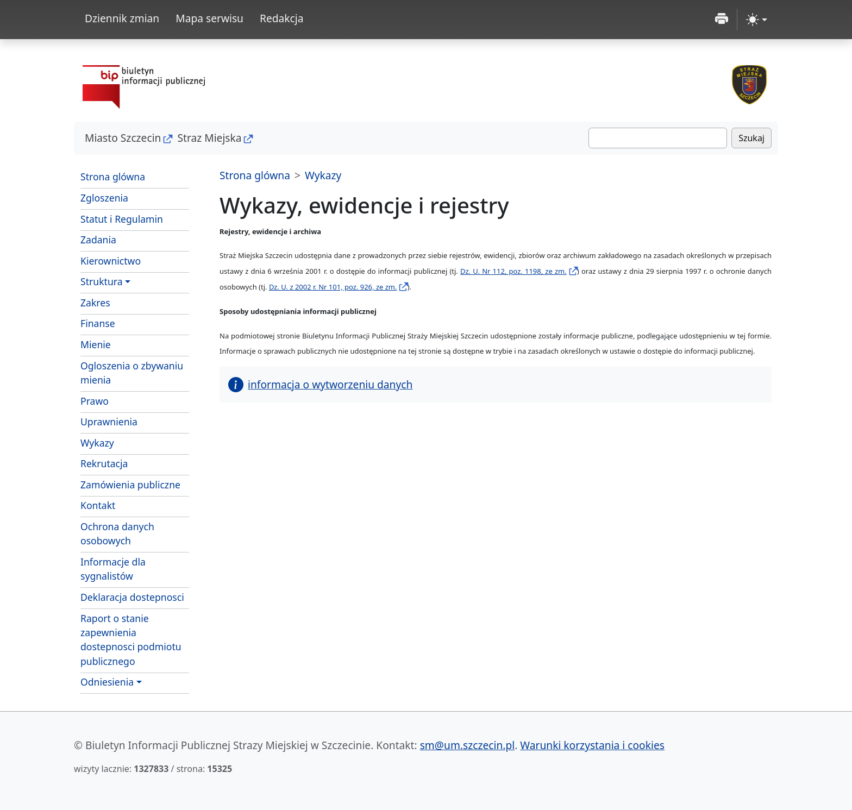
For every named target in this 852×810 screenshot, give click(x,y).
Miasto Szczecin (123, 137)
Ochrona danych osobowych (117, 533)
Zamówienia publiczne (130, 484)
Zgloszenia (134, 197)
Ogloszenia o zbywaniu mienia (131, 372)
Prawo (94, 400)
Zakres (134, 302)
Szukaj (751, 138)
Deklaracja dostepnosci (132, 597)
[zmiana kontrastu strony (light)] (757, 20)
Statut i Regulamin (134, 218)
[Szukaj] (657, 138)
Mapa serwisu (209, 18)
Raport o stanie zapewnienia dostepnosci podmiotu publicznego (130, 640)
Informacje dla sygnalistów (113, 568)
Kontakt (97, 505)
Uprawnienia (108, 421)
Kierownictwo (110, 260)
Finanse (97, 323)
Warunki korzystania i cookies (592, 745)
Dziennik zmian (122, 18)
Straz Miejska (209, 137)
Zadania (134, 239)
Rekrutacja (104, 463)
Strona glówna (112, 176)
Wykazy (97, 442)
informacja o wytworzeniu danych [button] (320, 384)
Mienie (134, 344)
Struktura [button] (101, 281)
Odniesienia (107, 681)
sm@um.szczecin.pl (467, 745)
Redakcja (282, 18)
